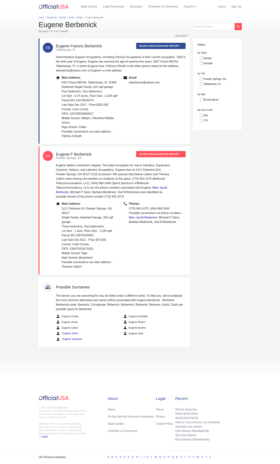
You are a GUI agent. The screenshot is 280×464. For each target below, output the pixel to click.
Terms (160, 409)
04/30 (178, 418)
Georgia (208, 63)
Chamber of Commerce (163, 6)
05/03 (178, 413)
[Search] (214, 26)
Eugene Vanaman (69, 339)
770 (206, 120)
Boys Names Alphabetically (192, 439)
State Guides (89, 6)
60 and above (211, 99)
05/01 (194, 413)
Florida (207, 58)
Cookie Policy (164, 423)
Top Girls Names (185, 435)
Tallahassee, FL (212, 84)
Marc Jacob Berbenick (143, 217)
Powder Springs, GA (215, 79)
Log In (222, 6)
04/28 (194, 418)
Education (136, 6)
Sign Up (236, 6)
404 (206, 115)
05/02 (186, 413)
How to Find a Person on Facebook (197, 422)
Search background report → (161, 45)
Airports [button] (189, 6)
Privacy (160, 416)
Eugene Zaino (67, 333)
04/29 (186, 418)
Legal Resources (113, 6)
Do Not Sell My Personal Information (131, 416)
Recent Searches (186, 409)
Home (111, 409)
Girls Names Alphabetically (192, 430)
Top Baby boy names (188, 426)
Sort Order (180, 35)
